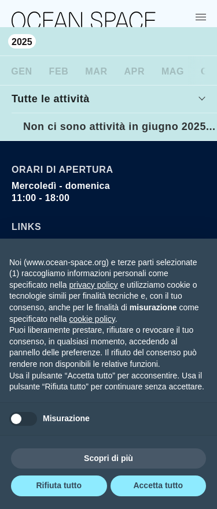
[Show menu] (203, 17)
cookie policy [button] (92, 319)
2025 (22, 42)
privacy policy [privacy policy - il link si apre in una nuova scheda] (93, 284)
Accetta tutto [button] (158, 485)
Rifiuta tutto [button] (59, 485)
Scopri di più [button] (108, 458)
